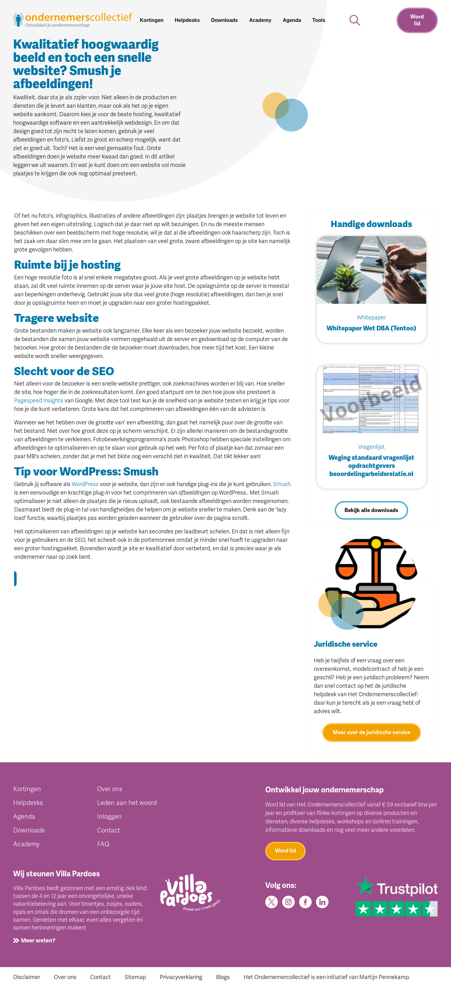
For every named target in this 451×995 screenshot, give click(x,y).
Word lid (417, 20)
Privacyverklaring (181, 979)
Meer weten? (38, 943)
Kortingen (27, 791)
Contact (108, 833)
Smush (282, 484)
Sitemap (135, 979)
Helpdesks (28, 805)
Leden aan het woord (127, 805)
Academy (26, 847)
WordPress (85, 484)
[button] (321, 20)
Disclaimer (26, 979)
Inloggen (109, 819)
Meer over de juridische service (371, 735)
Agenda (24, 819)
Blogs (223, 979)
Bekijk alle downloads (371, 511)
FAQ (103, 847)
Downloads (29, 833)
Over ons (109, 791)
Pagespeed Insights (38, 400)
